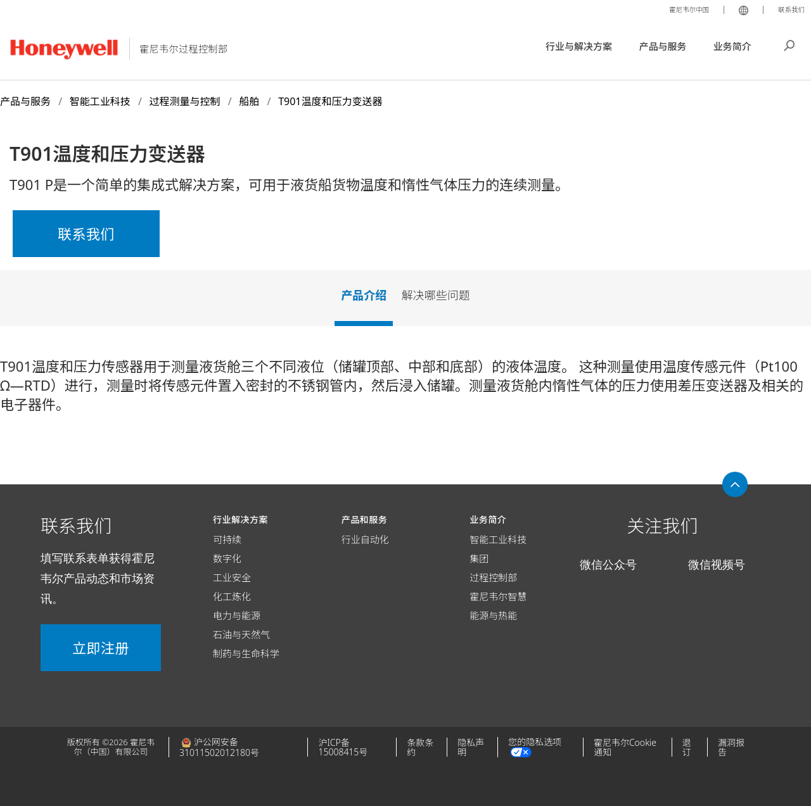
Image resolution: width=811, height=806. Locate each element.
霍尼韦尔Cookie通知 (625, 747)
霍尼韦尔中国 (678, 9)
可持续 (227, 539)
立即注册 (100, 647)
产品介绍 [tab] (363, 295)
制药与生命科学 (246, 653)
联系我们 (788, 9)
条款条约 (420, 747)
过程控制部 (493, 577)
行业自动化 (365, 539)
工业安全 (232, 577)
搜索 (789, 44)
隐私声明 (470, 747)
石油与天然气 (241, 634)
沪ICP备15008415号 (342, 747)
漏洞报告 (731, 747)
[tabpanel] (405, 390)
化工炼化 (232, 596)
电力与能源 (236, 615)
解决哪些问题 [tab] (436, 295)
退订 (686, 747)
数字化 (227, 558)
